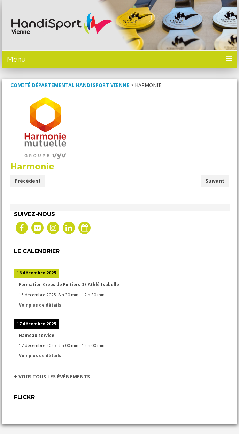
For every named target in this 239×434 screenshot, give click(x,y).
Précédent (28, 180)
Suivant (215, 180)
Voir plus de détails (40, 305)
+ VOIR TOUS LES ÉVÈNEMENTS (52, 376)
